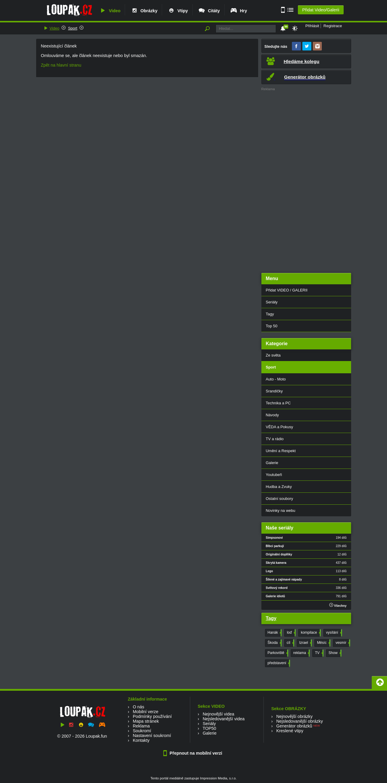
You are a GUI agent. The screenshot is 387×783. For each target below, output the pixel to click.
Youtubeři (274, 474)
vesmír (342, 643)
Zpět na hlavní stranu (61, 65)
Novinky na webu (280, 510)
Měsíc (323, 643)
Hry (238, 10)
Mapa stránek (146, 721)
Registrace (333, 26)
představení (278, 663)
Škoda (274, 643)
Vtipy (177, 10)
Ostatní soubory (279, 498)
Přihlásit (312, 26)
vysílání (333, 632)
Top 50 (272, 326)
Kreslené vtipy (289, 730)
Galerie (272, 462)
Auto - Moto (276, 379)
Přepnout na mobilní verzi (193, 753)
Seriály (272, 302)
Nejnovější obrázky (294, 716)
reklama (301, 653)
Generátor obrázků (294, 726)
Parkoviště (277, 653)
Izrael (305, 643)
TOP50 (209, 728)
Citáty (209, 10)
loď (291, 632)
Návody (272, 415)
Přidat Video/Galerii (320, 9)
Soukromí (142, 730)
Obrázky (144, 10)
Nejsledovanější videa (224, 718)
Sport (72, 28)
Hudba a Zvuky (279, 486)
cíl (290, 643)
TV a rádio (275, 439)
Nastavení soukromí (152, 735)
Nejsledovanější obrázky (299, 721)
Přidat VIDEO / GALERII (287, 290)
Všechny (337, 605)
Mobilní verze (146, 711)
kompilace (310, 632)
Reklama (141, 726)
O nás (138, 706)
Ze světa (273, 355)
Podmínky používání (152, 716)
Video (110, 10)
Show (334, 653)
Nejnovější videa (218, 714)
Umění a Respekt (281, 451)
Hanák (274, 632)
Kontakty (141, 740)
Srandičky (274, 391)
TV (318, 653)
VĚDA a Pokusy (279, 427)
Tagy (270, 314)
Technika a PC (278, 403)
